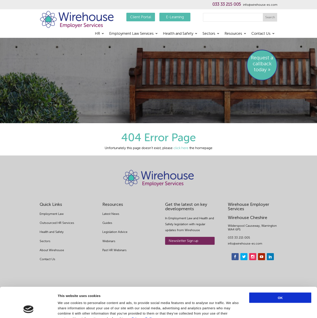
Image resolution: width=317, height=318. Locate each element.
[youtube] (261, 256)
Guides (107, 223)
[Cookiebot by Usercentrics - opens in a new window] (28, 309)
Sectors (209, 34)
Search (270, 17)
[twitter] (243, 256)
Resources (233, 34)
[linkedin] (270, 256)
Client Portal (140, 17)
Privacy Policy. (144, 291)
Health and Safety (178, 34)
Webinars (108, 241)
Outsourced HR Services (57, 223)
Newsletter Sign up (183, 241)
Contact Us (261, 34)
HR (97, 34)
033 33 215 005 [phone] (239, 237)
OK (280, 270)
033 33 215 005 (226, 4)
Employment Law (52, 214)
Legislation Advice (114, 232)
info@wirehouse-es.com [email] (245, 243)
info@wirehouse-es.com (260, 5)
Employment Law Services (131, 34)
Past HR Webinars (114, 250)
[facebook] (235, 256)
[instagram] (252, 256)
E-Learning (175, 17)
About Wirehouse (52, 250)
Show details (231, 309)
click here (180, 148)
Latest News (110, 214)
